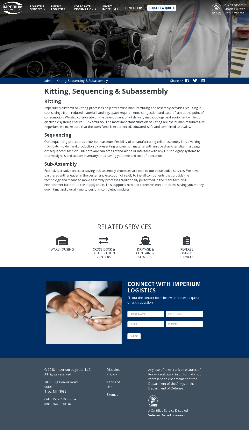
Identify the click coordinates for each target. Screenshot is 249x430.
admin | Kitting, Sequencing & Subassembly (76, 81)
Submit (134, 336)
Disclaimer (114, 369)
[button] (37, 8)
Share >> (176, 81)
